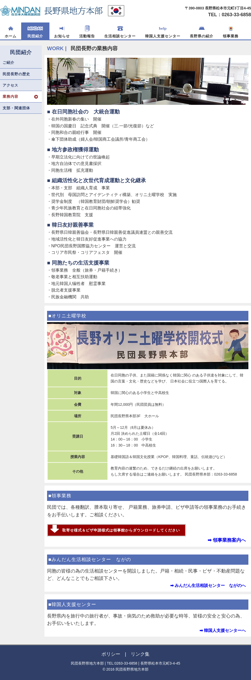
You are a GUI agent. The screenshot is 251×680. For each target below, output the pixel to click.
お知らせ (62, 31)
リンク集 (140, 654)
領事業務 (230, 31)
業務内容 (10, 96)
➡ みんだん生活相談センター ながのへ (208, 585)
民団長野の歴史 (16, 74)
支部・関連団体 (16, 108)
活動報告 (87, 31)
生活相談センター (120, 31)
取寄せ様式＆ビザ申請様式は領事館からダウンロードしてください (121, 530)
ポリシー (110, 654)
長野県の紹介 (201, 31)
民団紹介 (35, 31)
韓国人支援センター (162, 31)
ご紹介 (8, 62)
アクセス (10, 85)
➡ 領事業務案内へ (227, 540)
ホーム (10, 31)
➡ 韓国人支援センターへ (222, 630)
